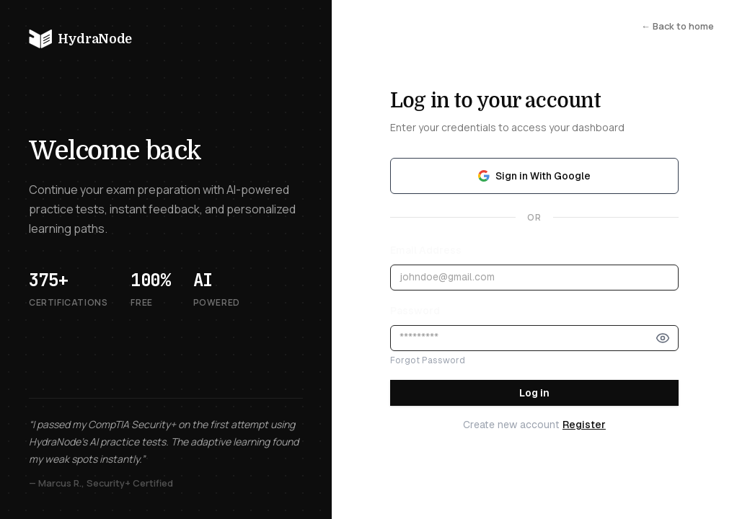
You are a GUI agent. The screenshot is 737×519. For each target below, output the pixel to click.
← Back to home (677, 25)
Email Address (426, 250)
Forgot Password (427, 360)
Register (584, 424)
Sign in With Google (534, 176)
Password (415, 310)
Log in (534, 393)
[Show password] (663, 338)
